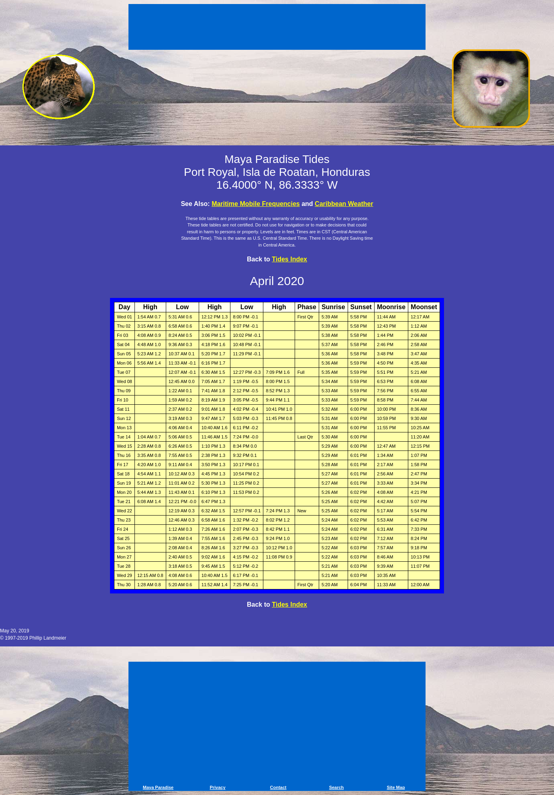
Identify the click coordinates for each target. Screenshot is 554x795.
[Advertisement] (277, 28)
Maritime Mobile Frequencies (256, 203)
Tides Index (289, 259)
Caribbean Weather (344, 203)
